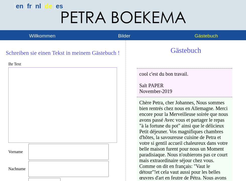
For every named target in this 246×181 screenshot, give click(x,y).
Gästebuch (206, 35)
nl (38, 6)
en (19, 6)
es (59, 6)
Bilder (124, 35)
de (48, 6)
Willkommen (42, 35)
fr (29, 6)
